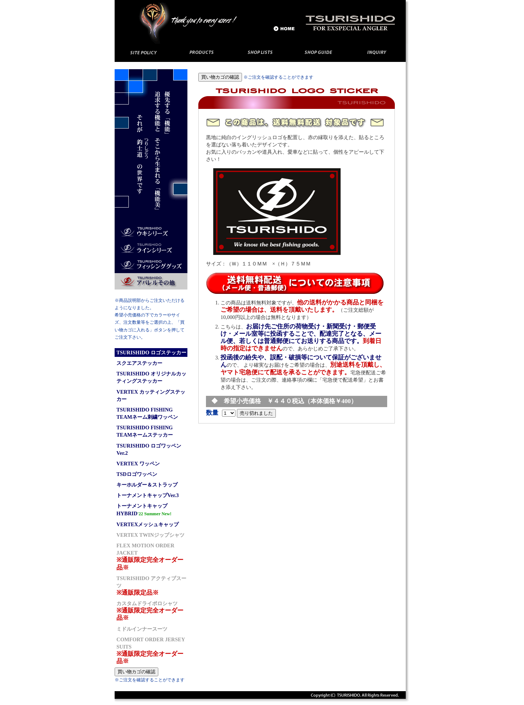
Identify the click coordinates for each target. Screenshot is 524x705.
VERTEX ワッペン (138, 463)
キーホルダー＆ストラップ (147, 485)
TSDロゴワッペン (136, 474)
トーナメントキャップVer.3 (147, 495)
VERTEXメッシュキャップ (147, 524)
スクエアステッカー (139, 363)
